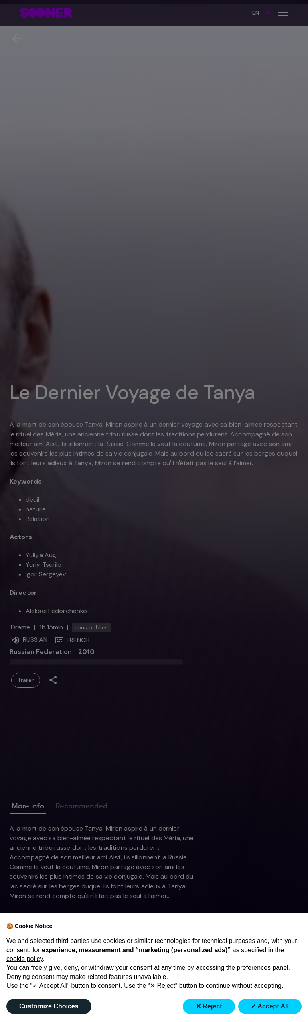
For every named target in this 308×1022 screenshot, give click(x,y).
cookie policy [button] (24, 958)
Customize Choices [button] (49, 1006)
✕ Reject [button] (209, 1006)
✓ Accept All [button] (270, 1006)
